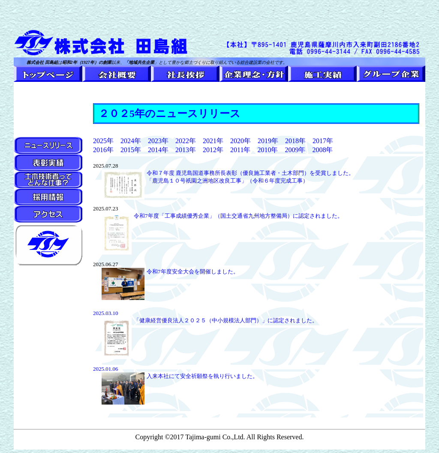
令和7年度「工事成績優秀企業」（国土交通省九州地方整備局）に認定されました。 (238, 216)
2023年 (158, 140)
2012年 (213, 149)
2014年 (158, 149)
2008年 (322, 149)
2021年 (213, 140)
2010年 (267, 149)
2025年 (103, 140)
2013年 (185, 149)
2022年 (185, 140)
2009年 (291, 149)
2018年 (295, 140)
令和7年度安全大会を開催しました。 (193, 271)
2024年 (130, 140)
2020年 (240, 140)
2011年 (243, 149)
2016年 (103, 149)
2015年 (130, 149)
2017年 (319, 140)
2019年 (268, 140)
